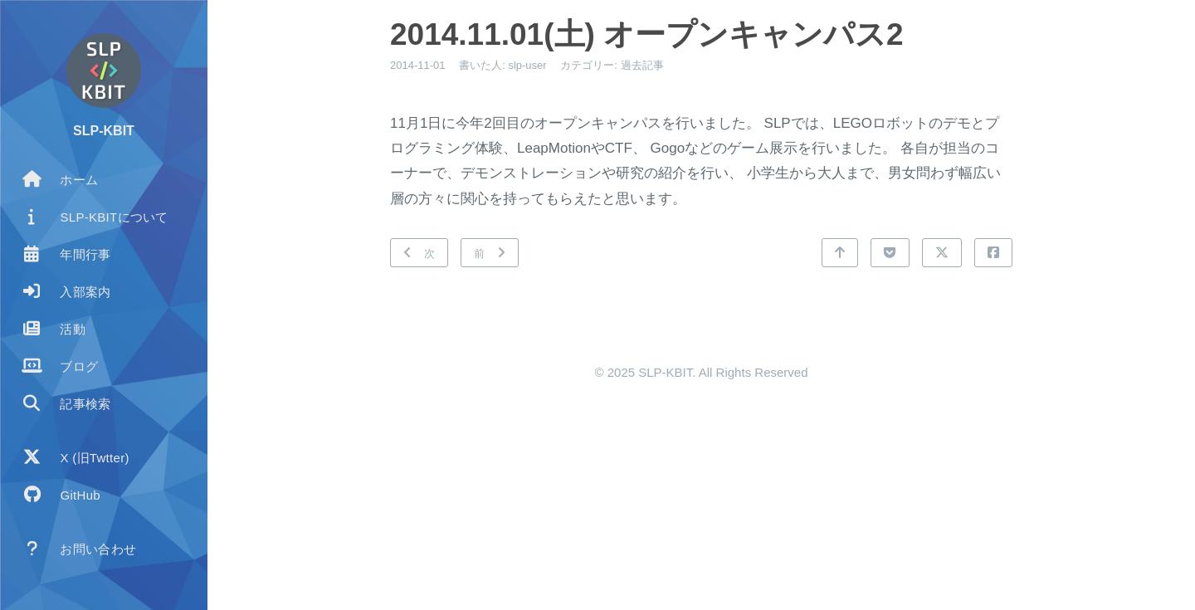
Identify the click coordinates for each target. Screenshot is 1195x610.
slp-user (527, 65)
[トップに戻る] (840, 252)
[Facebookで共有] (993, 252)
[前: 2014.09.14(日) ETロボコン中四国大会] (490, 252)
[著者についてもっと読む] (103, 70)
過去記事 (642, 65)
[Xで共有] (942, 252)
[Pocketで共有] (890, 252)
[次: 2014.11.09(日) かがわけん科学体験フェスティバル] (419, 252)
